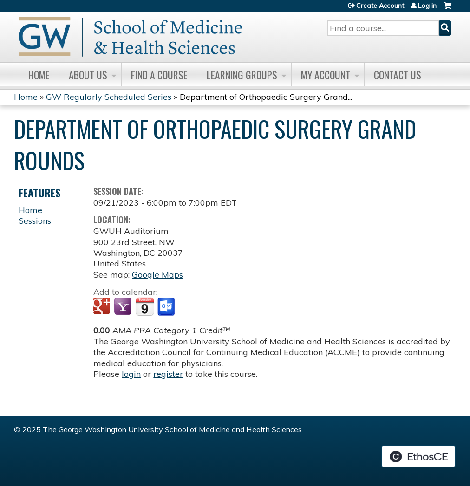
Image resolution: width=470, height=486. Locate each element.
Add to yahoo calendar (123, 307)
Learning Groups (242, 74)
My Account (325, 74)
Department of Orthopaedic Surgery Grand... (266, 96)
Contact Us (397, 74)
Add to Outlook (166, 307)
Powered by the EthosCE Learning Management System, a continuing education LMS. (418, 456)
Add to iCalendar (144, 306)
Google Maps (157, 274)
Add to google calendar (102, 307)
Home (39, 74)
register (168, 374)
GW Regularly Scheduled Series (108, 96)
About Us (88, 74)
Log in (427, 5)
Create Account (380, 5)
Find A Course (159, 74)
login (131, 374)
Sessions (35, 220)
